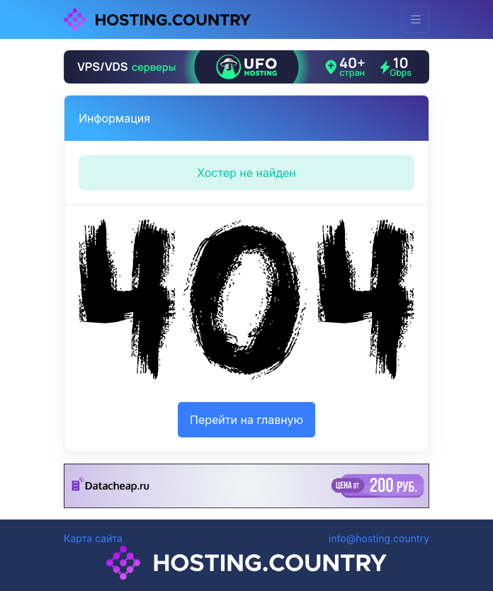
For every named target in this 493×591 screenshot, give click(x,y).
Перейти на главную (246, 420)
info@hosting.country (379, 538)
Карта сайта (93, 538)
